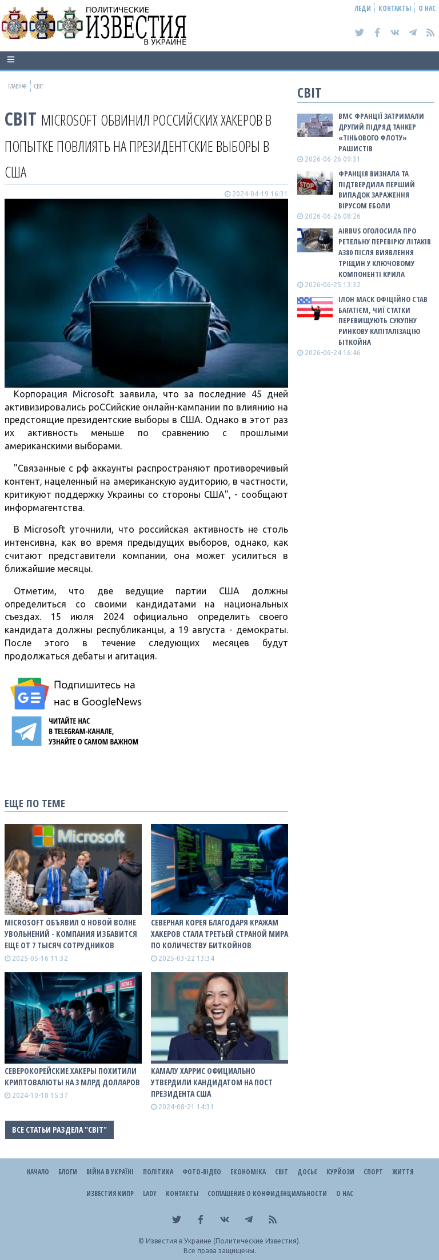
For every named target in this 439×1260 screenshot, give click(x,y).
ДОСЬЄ (307, 1172)
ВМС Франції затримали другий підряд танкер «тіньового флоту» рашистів (381, 132)
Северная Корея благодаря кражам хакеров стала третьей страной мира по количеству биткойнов (219, 934)
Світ (21, 118)
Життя (402, 1172)
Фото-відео (201, 1172)
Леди (363, 8)
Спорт (373, 1172)
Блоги (67, 1172)
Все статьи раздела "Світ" (59, 1129)
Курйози (340, 1172)
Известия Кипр (110, 1193)
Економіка (248, 1172)
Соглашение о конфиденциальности (267, 1193)
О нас (427, 8)
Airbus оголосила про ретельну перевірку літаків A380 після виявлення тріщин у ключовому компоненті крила (384, 252)
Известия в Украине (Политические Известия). (223, 1241)
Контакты (394, 8)
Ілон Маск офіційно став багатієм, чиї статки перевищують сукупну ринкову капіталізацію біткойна (383, 320)
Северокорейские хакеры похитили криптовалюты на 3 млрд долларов (72, 1076)
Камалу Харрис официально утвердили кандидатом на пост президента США (212, 1082)
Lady (150, 1193)
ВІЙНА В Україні (110, 1172)
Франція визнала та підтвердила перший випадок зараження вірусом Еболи (376, 189)
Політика (158, 1172)
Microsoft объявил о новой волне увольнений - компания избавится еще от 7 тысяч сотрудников (71, 934)
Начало (37, 1172)
